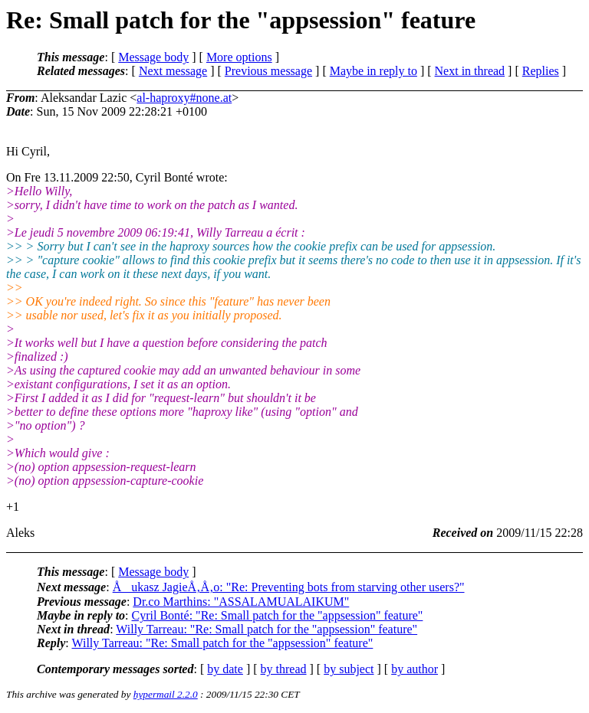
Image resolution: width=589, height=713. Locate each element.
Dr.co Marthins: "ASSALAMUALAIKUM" (241, 601)
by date (225, 668)
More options (239, 57)
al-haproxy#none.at (184, 97)
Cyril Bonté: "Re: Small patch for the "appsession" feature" (277, 615)
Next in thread (470, 70)
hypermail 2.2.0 (165, 694)
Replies (540, 70)
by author (414, 668)
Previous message (268, 70)
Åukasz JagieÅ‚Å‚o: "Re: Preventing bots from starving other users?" (289, 587)
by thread (284, 668)
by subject (348, 668)
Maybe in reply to (373, 70)
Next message (173, 70)
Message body (153, 57)
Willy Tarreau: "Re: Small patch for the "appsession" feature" (266, 629)
